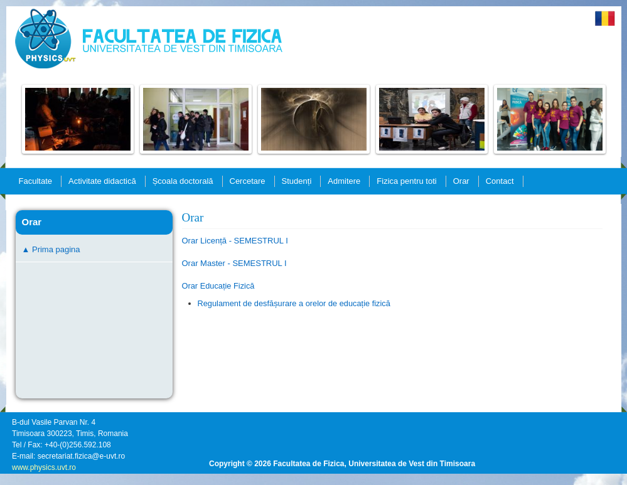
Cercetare (247, 181)
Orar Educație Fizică (218, 285)
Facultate (35, 181)
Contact (500, 181)
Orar (461, 181)
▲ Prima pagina (51, 249)
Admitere (344, 181)
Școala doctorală (183, 181)
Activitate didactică (102, 181)
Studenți (297, 181)
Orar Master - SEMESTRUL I (234, 263)
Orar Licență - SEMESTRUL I (235, 240)
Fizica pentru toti (406, 181)
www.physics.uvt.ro (44, 467)
